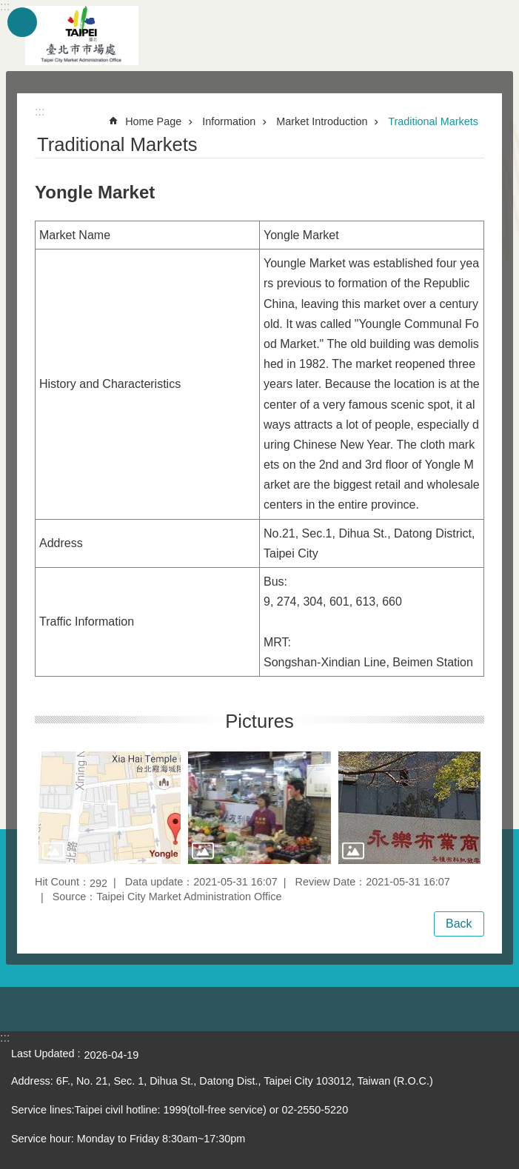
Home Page (153, 121)
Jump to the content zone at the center (7, 7)
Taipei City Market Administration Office (81, 35)
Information (228, 121)
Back (459, 923)
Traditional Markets (433, 121)
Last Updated (43, 1053)
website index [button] (22, 22)
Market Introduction (321, 121)
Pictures (259, 721)
